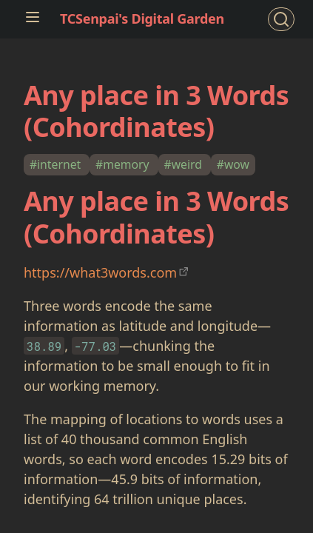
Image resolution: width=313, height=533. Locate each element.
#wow (233, 164)
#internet (57, 164)
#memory (123, 164)
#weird (184, 164)
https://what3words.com (100, 272)
